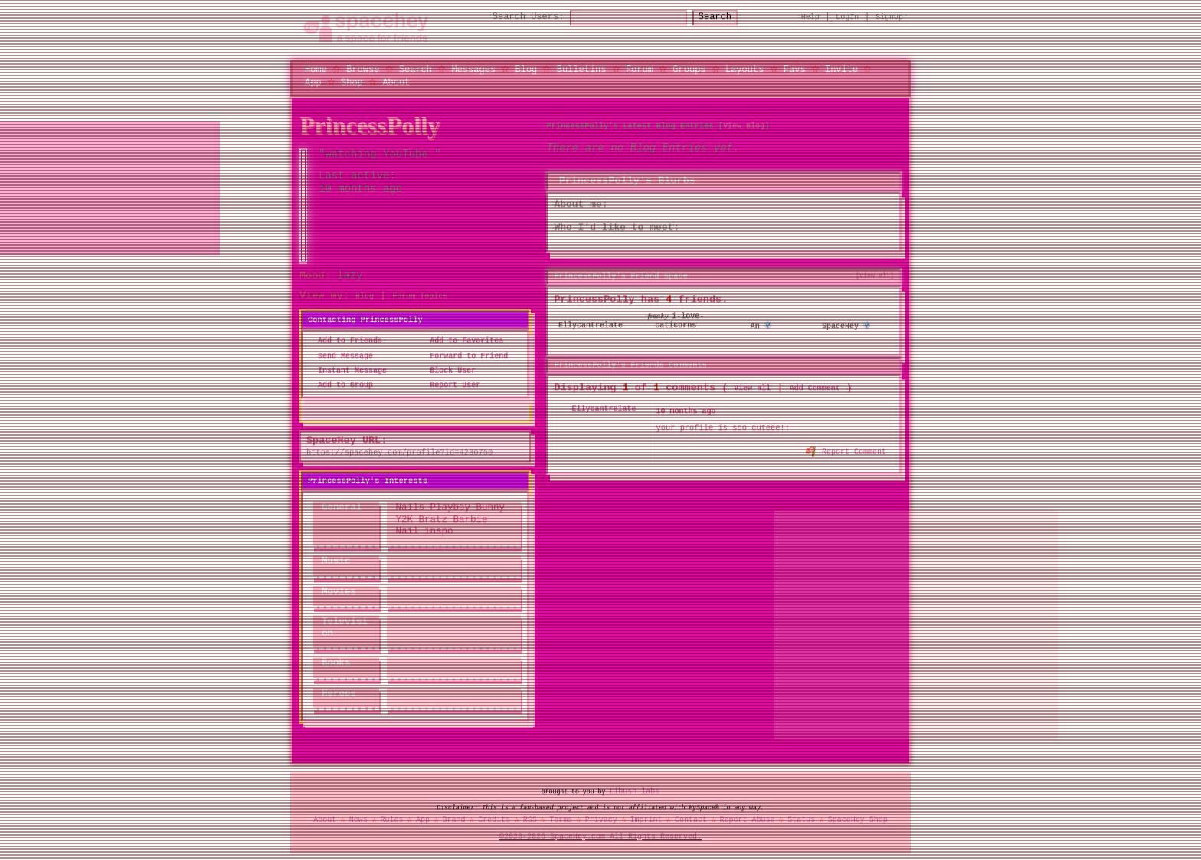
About (396, 81)
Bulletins (582, 69)
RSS (530, 819)
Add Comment (815, 388)
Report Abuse (747, 819)
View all (752, 388)
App (313, 81)
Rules (391, 819)
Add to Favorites (462, 341)
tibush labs (634, 791)
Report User (450, 385)
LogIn (847, 16)
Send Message (341, 355)
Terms (560, 819)
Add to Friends (345, 341)
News (358, 819)
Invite (841, 69)
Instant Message (348, 370)
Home (316, 69)
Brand (454, 819)
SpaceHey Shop (858, 819)
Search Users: (515, 17)
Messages (473, 69)
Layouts (744, 69)
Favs (795, 69)
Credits (494, 819)
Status (801, 819)
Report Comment (847, 450)
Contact (691, 819)
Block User (448, 370)
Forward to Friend (464, 355)
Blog (526, 69)
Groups (688, 69)
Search (728, 17)
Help (810, 16)
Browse (362, 69)
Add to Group (341, 385)
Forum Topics (419, 296)
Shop (352, 81)
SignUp (889, 16)
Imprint (646, 819)
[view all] (875, 275)
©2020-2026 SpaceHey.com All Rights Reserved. (600, 836)
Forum (639, 69)
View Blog (743, 125)
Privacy (601, 819)
